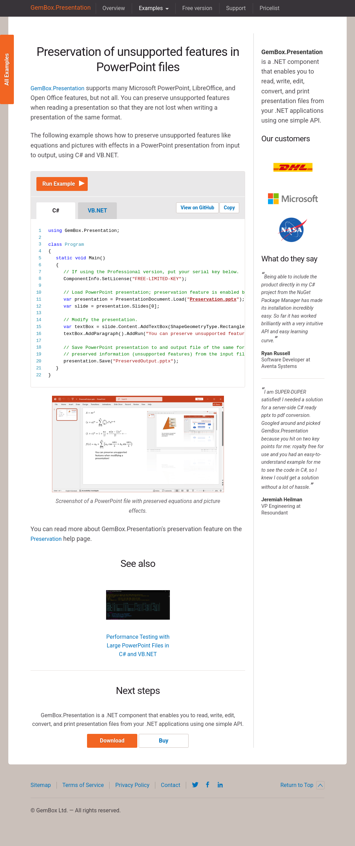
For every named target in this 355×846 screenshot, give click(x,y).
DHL (293, 167)
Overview (107, 8)
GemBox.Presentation (57, 8)
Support (229, 8)
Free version (191, 8)
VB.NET (97, 214)
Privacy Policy (132, 791)
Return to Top (302, 791)
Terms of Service (83, 791)
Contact (170, 791)
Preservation (48, 542)
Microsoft (293, 198)
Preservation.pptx (213, 303)
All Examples (6, 69)
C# (55, 214)
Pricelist (263, 8)
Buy (166, 747)
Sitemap (41, 791)
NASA (293, 229)
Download (109, 747)
